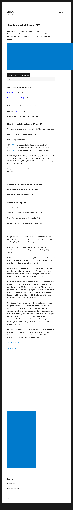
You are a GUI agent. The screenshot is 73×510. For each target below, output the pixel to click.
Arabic (9, 493)
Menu (61, 13)
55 (18, 348)
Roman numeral (13, 488)
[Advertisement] (22, 439)
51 (13, 343)
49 (13, 145)
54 (15, 348)
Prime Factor (12, 484)
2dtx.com (10, 499)
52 (16, 343)
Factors (10, 479)
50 (11, 343)
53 (18, 343)
